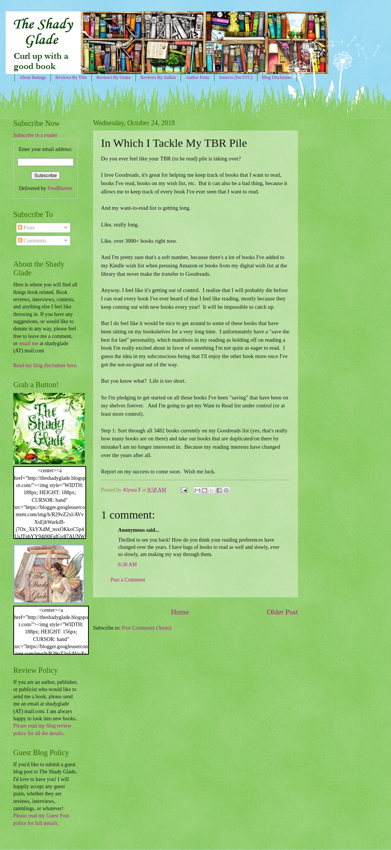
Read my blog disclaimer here (44, 365)
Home (180, 612)
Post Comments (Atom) (147, 628)
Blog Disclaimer (277, 77)
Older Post (282, 612)
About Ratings (32, 77)
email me (28, 343)
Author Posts (197, 77)
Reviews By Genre (113, 77)
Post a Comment (127, 580)
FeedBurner (59, 188)
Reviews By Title (71, 77)
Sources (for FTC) (235, 77)
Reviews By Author (158, 77)
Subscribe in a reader (35, 135)
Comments (32, 241)
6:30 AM (127, 564)
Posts (26, 228)
